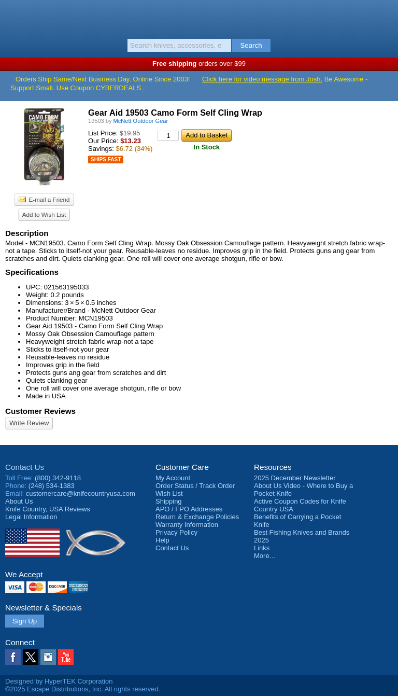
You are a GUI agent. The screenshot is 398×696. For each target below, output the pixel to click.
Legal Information (31, 517)
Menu (13, 16)
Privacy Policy (176, 532)
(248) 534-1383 (52, 486)
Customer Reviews (40, 411)
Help (162, 540)
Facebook (13, 657)
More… (265, 556)
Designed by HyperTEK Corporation (58, 681)
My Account (172, 478)
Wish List (169, 493)
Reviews (47, 509)
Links (261, 548)
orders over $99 (199, 63)
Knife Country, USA (199, 18)
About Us (19, 501)
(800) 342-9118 (58, 478)
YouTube (66, 657)
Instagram (48, 657)
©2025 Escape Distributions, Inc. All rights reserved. (82, 689)
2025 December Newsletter (295, 478)
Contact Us (24, 467)
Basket (385, 16)
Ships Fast (106, 159)
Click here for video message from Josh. (262, 79)
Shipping (168, 501)
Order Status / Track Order (195, 486)
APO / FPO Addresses (188, 509)
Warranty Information (186, 524)
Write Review (29, 423)
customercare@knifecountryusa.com (80, 493)
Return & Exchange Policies (197, 517)
